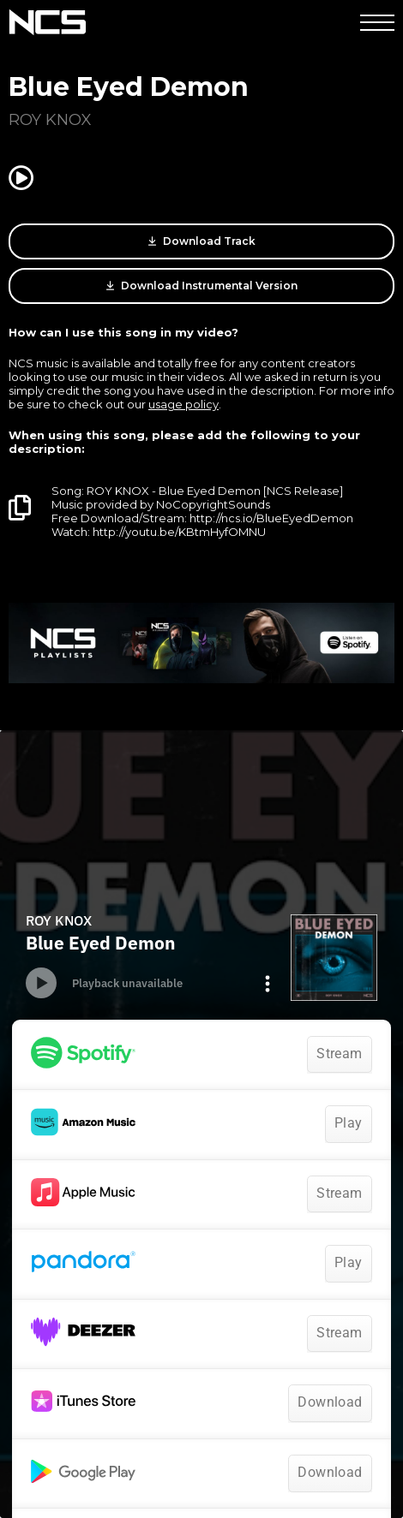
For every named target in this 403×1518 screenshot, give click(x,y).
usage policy (183, 404)
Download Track (202, 241)
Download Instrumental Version (202, 286)
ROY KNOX (50, 119)
